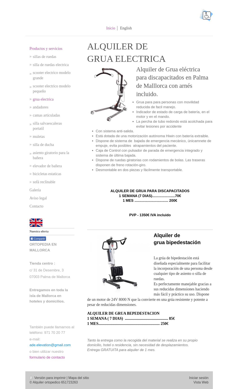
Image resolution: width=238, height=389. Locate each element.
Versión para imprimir (48, 378)
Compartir (37, 238)
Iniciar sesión (198, 378)
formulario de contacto (47, 357)
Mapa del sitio (78, 378)
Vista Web (201, 382)
